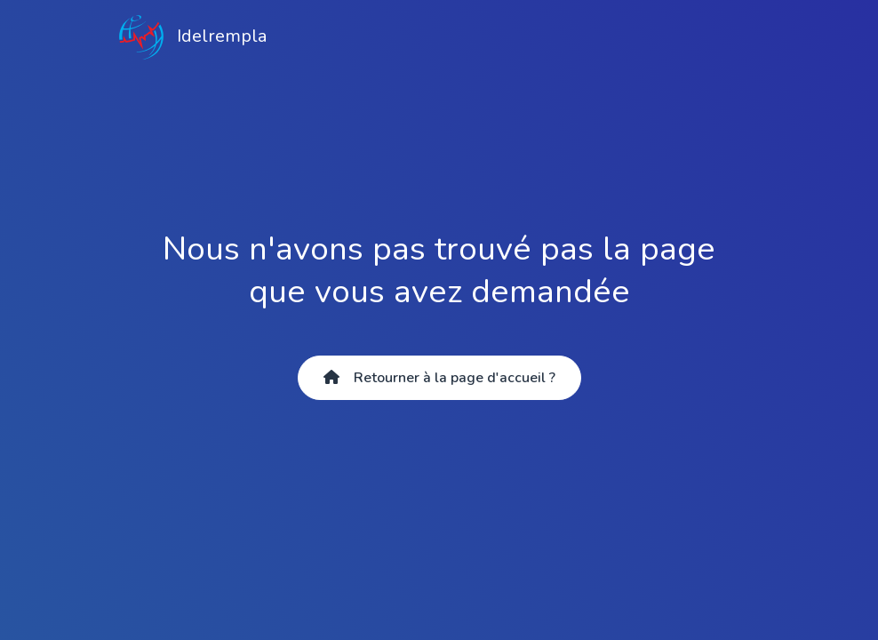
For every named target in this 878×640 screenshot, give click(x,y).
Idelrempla (193, 37)
